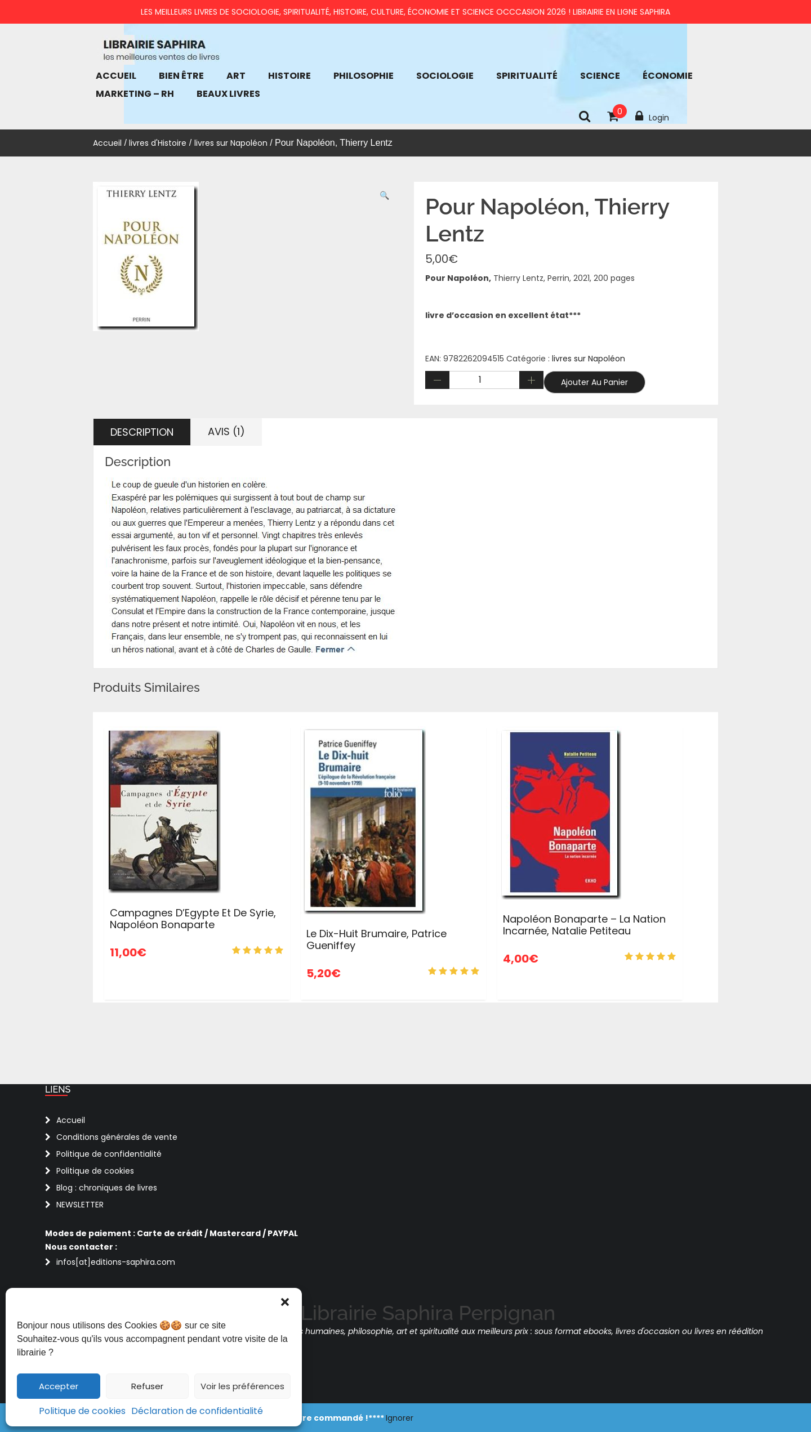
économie (668, 75)
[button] (285, 1302)
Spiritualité (527, 75)
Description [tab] (141, 432)
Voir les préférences (242, 1386)
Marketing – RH (135, 93)
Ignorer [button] (399, 1418)
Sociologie (445, 75)
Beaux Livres (228, 93)
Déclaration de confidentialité (197, 1410)
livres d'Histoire (157, 143)
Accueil (116, 75)
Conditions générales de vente (116, 1137)
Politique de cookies (82, 1410)
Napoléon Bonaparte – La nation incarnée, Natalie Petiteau (584, 925)
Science (600, 75)
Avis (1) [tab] (226, 431)
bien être (181, 75)
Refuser (147, 1386)
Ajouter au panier (594, 382)
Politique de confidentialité (109, 1154)
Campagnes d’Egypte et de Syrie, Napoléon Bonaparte (193, 919)
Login (652, 116)
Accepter (58, 1386)
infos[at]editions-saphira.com (115, 1262)
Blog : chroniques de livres (106, 1187)
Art (236, 75)
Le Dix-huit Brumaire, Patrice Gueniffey (376, 940)
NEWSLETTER (80, 1204)
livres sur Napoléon (231, 143)
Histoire (289, 75)
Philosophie (363, 75)
